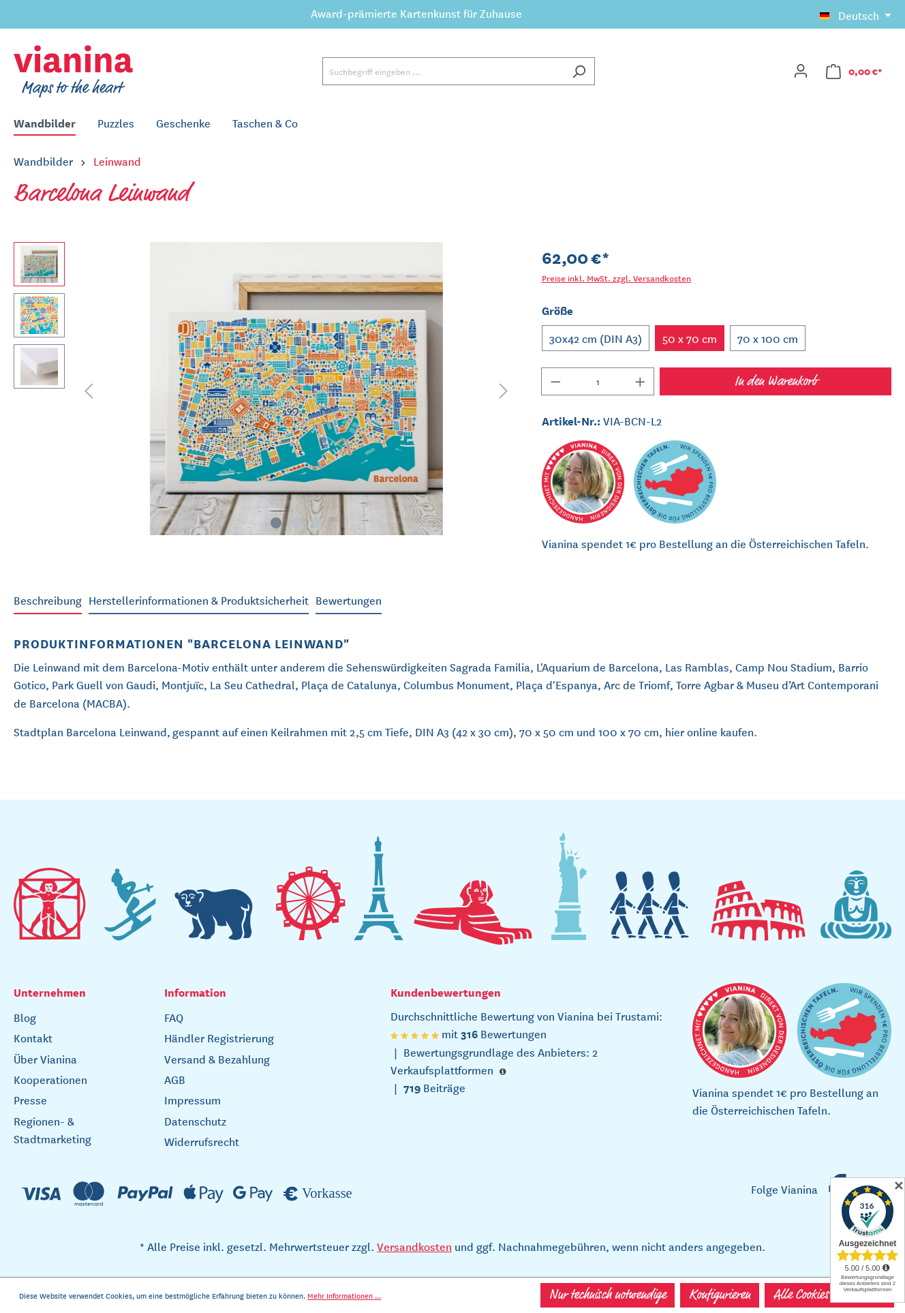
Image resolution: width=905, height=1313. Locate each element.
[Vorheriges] (88, 389)
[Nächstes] (503, 389)
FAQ (173, 1017)
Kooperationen (50, 1079)
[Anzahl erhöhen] (640, 381)
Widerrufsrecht (201, 1141)
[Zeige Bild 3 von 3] (316, 522)
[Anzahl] (597, 381)
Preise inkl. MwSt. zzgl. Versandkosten (616, 277)
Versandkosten (414, 1246)
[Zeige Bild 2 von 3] (296, 522)
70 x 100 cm (767, 338)
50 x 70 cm (689, 338)
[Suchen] (579, 71)
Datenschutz (195, 1121)
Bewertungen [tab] (349, 600)
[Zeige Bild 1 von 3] (276, 522)
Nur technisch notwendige (607, 1295)
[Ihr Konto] (800, 71)
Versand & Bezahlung (217, 1059)
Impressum (192, 1099)
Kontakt (33, 1037)
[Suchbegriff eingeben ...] (443, 71)
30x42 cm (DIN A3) (595, 338)
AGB (174, 1079)
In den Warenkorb (776, 382)
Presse (30, 1099)
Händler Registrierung (219, 1037)
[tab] (48, 601)
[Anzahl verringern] (555, 381)
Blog (25, 1017)
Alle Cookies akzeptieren (829, 1295)
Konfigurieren (719, 1295)
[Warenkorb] (854, 71)
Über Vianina (45, 1059)
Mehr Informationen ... (344, 1295)
